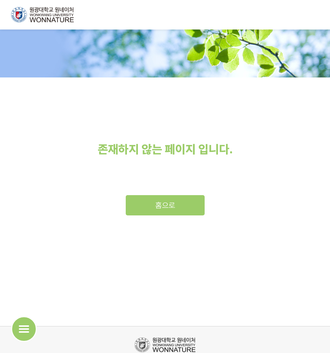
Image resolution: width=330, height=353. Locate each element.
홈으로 (165, 205)
